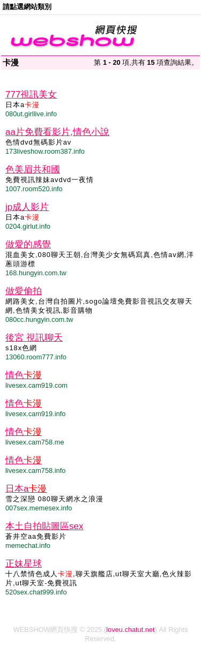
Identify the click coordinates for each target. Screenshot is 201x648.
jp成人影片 (27, 207)
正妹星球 (23, 564)
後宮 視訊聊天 (34, 338)
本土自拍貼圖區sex (44, 526)
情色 (23, 375)
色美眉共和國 (32, 169)
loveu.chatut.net (130, 630)
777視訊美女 (31, 94)
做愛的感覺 (28, 244)
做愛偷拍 (23, 291)
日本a (26, 489)
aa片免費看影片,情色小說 (57, 132)
